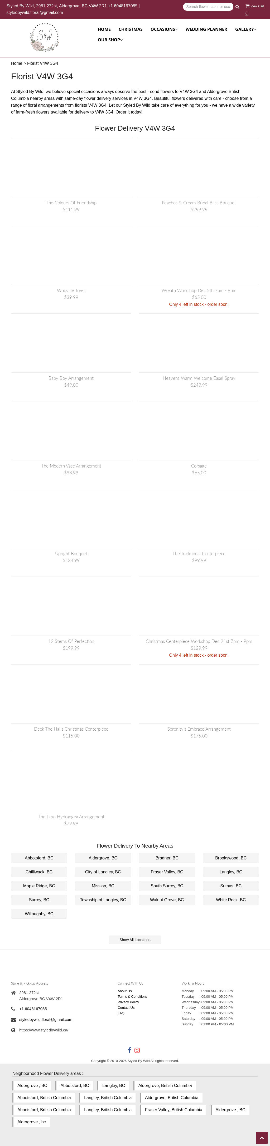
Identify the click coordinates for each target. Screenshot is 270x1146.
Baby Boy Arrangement (71, 378)
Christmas (131, 29)
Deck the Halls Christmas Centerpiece (71, 729)
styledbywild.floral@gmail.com (35, 12)
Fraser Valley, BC (167, 872)
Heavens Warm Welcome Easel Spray (199, 378)
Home (104, 29)
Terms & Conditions (132, 997)
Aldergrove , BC (32, 1085)
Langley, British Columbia (108, 1097)
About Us (125, 991)
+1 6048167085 (123, 6)
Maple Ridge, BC (39, 886)
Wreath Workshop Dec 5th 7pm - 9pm (199, 290)
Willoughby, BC (39, 914)
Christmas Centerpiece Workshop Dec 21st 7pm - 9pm (199, 641)
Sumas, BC (231, 886)
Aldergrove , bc (31, 1122)
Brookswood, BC (231, 858)
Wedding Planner (206, 29)
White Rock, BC (231, 900)
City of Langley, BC (103, 872)
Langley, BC (231, 872)
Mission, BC (103, 886)
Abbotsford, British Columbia (44, 1097)
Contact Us (126, 1008)
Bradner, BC (167, 858)
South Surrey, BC (167, 886)
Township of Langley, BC (103, 900)
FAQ (121, 1013)
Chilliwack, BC (39, 872)
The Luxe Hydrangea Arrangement (71, 816)
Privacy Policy (128, 1002)
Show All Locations (135, 940)
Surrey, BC (39, 900)
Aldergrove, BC (103, 858)
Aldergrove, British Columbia (165, 1085)
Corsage (199, 466)
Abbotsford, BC (39, 858)
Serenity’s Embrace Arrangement (199, 729)
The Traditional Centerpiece (198, 553)
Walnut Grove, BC (167, 900)
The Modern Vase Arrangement (71, 466)
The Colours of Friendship (71, 202)
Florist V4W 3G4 (42, 63)
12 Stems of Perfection (71, 641)
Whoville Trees (71, 290)
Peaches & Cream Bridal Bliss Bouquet (199, 202)
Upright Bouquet (71, 553)
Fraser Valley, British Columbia (173, 1110)
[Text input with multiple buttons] (208, 7)
